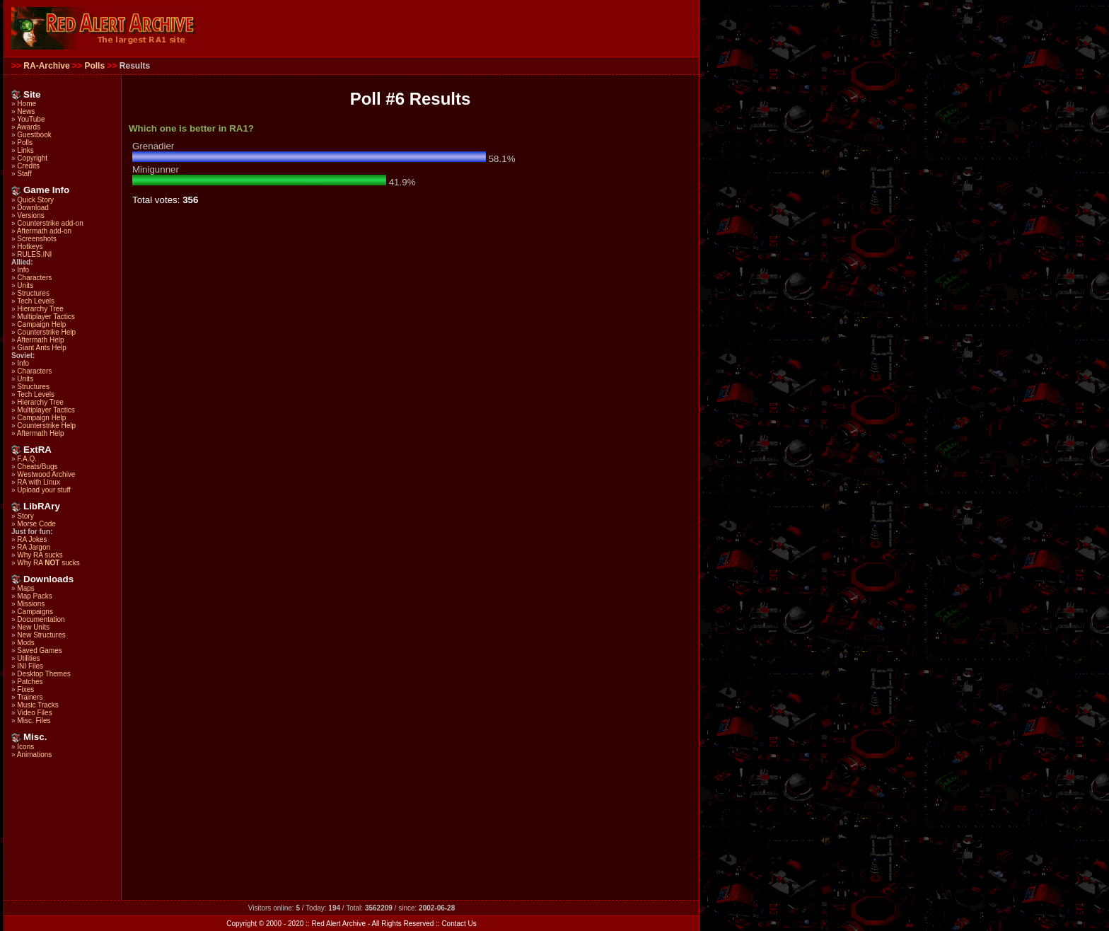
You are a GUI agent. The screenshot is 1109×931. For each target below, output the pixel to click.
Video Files (34, 713)
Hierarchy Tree (40, 309)
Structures (33, 293)
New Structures (41, 635)
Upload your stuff (43, 490)
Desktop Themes (43, 674)
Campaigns (35, 611)
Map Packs (34, 596)
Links (25, 150)
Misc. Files (33, 720)
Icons (25, 747)
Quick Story (35, 200)
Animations (34, 754)
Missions (31, 604)
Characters (34, 278)
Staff (24, 174)
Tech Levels (35, 301)
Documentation (40, 619)
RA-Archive (46, 66)
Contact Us (458, 923)
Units (25, 285)
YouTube (31, 119)
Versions (30, 215)
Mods (25, 643)
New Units (33, 627)
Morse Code (36, 524)
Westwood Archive (46, 474)
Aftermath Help (40, 340)
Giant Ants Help (41, 348)
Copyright (32, 158)
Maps (25, 588)
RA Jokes (32, 539)
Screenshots (37, 239)
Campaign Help (41, 324)
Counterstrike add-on (50, 223)
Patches (29, 682)
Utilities (28, 658)
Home (26, 104)
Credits (28, 166)
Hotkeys (29, 246)
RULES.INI (34, 254)
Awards (28, 127)
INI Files (30, 666)
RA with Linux (38, 482)
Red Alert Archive (338, 923)
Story (25, 516)
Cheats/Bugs (37, 466)
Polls (94, 66)
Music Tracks (37, 705)
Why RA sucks (39, 555)
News (26, 111)
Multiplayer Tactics (46, 316)
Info (23, 270)
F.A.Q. (27, 459)
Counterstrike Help (46, 332)
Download (32, 208)
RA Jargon (33, 547)
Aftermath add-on (44, 231)
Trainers (29, 697)
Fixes (25, 689)
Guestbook (34, 135)
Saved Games (39, 650)
